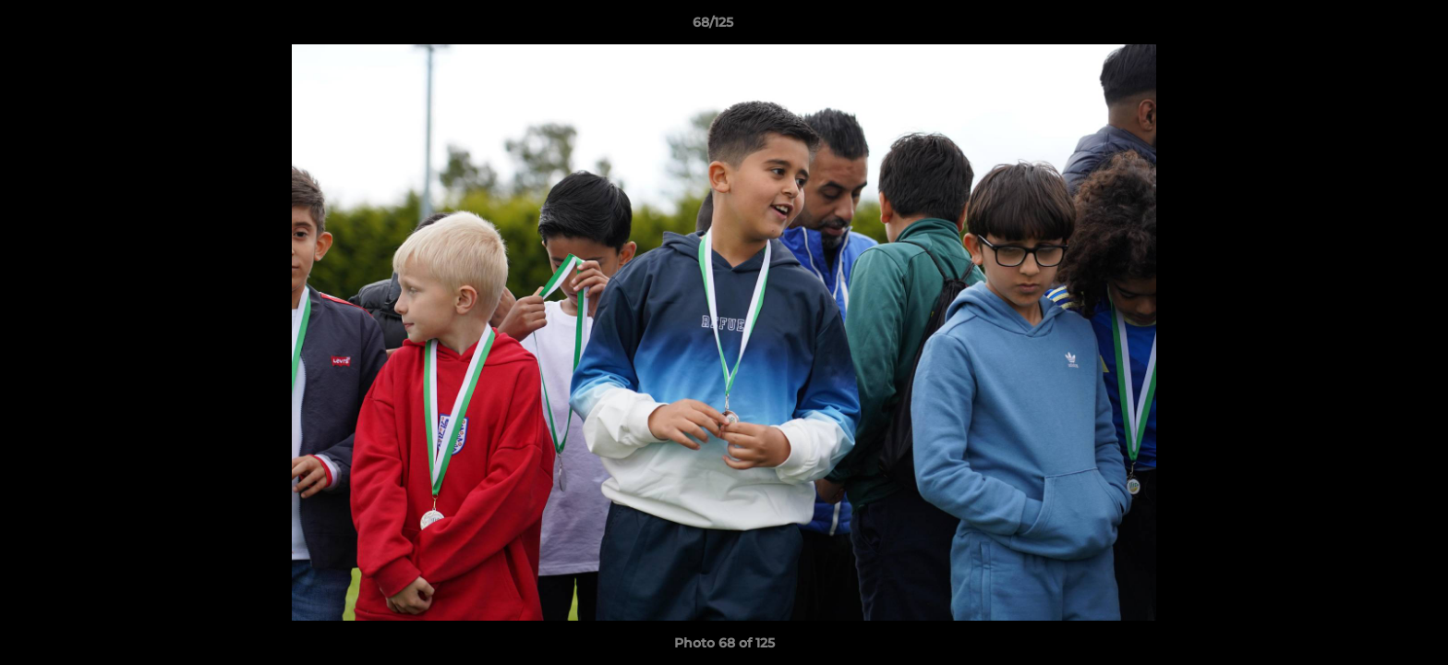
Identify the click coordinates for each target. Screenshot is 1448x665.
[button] (1370, 26)
